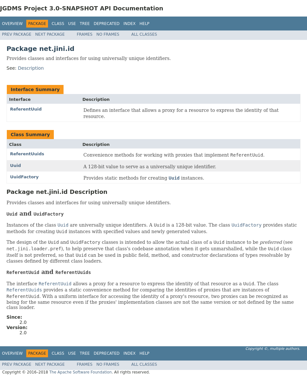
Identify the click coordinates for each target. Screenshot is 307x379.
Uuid (15, 165)
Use (72, 23)
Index (130, 23)
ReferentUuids (27, 153)
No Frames (107, 34)
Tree (85, 23)
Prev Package (16, 34)
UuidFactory (24, 176)
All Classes (144, 34)
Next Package (50, 34)
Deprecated (107, 23)
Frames (85, 34)
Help (144, 23)
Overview (12, 23)
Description (31, 68)
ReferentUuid (26, 109)
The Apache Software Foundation (80, 372)
